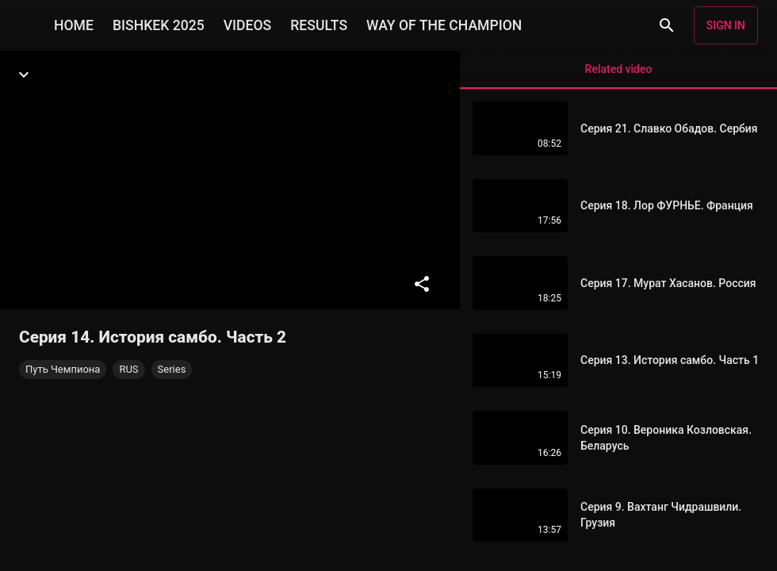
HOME (74, 25)
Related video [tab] (618, 76)
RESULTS (318, 25)
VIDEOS (248, 25)
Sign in (725, 25)
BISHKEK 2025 (159, 25)
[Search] (667, 25)
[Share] (422, 284)
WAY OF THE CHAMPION (444, 25)
